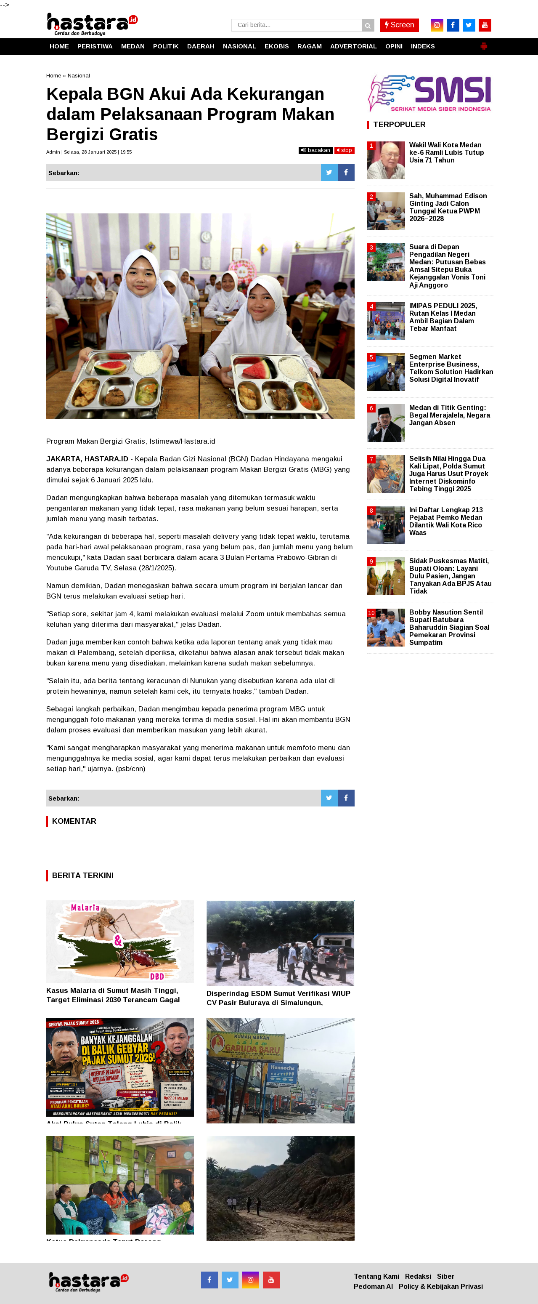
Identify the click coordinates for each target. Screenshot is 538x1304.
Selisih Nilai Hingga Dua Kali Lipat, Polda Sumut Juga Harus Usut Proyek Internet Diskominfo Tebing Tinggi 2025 (448, 474)
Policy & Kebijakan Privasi (441, 1286)
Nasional (79, 75)
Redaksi (418, 1276)
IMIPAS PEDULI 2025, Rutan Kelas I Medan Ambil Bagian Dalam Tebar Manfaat (443, 317)
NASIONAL (239, 46)
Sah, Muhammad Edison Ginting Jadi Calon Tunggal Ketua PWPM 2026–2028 (448, 207)
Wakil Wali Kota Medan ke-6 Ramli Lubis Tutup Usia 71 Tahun (446, 152)
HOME (59, 46)
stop (344, 150)
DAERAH (201, 46)
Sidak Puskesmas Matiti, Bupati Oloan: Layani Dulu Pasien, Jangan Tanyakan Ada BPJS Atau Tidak (450, 576)
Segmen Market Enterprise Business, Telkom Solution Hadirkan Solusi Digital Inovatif (451, 368)
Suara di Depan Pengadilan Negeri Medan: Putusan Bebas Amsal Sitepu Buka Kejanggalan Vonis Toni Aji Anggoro (447, 266)
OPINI (394, 46)
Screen (399, 25)
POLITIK (166, 46)
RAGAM (309, 46)
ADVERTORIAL (353, 46)
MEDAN (133, 46)
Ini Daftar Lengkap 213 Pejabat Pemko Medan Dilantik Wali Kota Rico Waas (446, 521)
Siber (446, 1276)
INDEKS (423, 46)
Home (53, 75)
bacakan (315, 150)
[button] (484, 42)
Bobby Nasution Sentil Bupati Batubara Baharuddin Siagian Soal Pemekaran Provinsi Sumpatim (449, 628)
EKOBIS (277, 46)
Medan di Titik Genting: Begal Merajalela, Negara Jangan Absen (449, 415)
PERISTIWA (95, 46)
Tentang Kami (376, 1276)
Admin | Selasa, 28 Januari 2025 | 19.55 (89, 151)
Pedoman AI (373, 1286)
